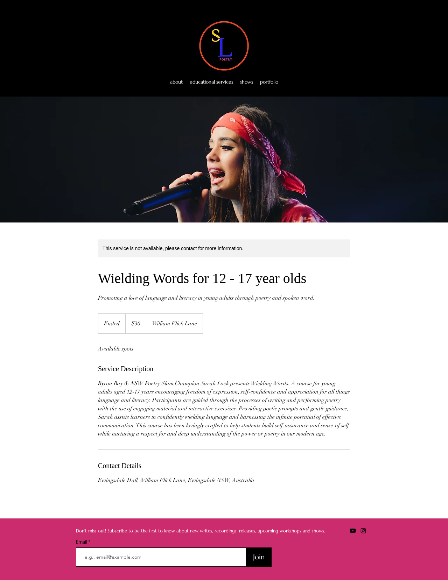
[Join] (259, 557)
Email (82, 541)
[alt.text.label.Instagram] (371, 81)
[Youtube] (361, 81)
